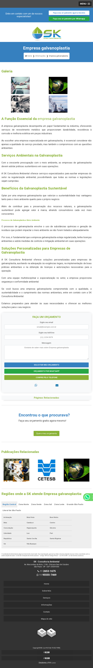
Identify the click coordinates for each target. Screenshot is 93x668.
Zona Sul (48, 504)
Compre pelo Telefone (46, 378)
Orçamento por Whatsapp (46, 371)
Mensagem (46, 343)
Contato (46, 612)
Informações (46, 605)
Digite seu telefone (46, 333)
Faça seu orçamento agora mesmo (69, 13)
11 (46, 571)
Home (46, 584)
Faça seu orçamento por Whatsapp (69, 19)
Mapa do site (46, 619)
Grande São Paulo (75, 504)
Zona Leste (59, 504)
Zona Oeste (36, 504)
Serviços (46, 598)
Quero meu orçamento (46, 433)
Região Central (9, 504)
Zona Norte (23, 504)
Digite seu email (46, 322)
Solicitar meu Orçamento (46, 365)
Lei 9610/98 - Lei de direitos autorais (71, 555)
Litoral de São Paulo (12, 510)
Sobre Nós (46, 591)
